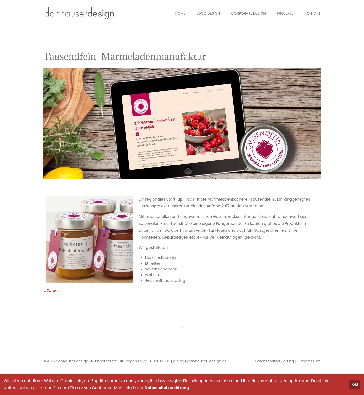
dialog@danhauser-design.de (200, 360)
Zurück (53, 290)
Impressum (310, 360)
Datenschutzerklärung (274, 360)
